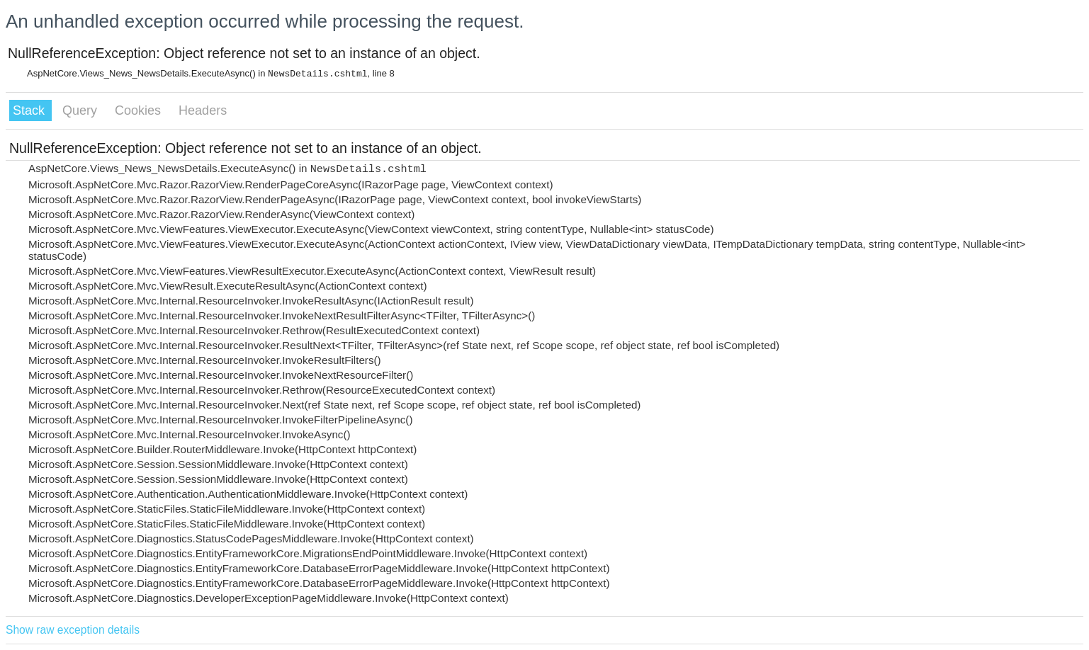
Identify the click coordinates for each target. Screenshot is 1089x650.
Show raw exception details (73, 630)
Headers (203, 110)
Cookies (139, 110)
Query (81, 110)
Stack (30, 110)
